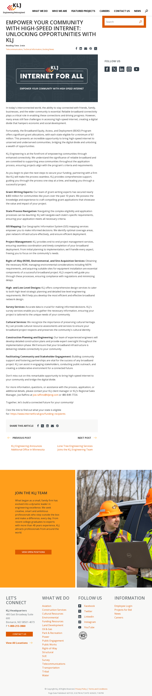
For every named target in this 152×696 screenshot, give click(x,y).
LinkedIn (89, 616)
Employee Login (123, 606)
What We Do (40, 11)
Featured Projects (83, 11)
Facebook (89, 606)
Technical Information (32, 49)
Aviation (46, 606)
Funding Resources (52, 621)
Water (45, 675)
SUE (44, 656)
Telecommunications (53, 663)
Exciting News (48, 49)
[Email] (85, 48)
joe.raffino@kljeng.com (45, 394)
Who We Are (59, 11)
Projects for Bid (123, 609)
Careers (105, 11)
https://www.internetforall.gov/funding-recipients (37, 413)
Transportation (51, 667)
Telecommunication (14, 49)
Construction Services (54, 609)
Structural (47, 652)
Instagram (90, 622)
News (137, 11)
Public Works (49, 644)
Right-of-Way (49, 648)
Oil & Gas (47, 629)
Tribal (45, 671)
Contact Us (122, 11)
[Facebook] (76, 48)
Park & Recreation (52, 633)
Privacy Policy (81, 689)
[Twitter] (95, 48)
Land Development (52, 625)
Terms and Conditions (98, 689)
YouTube (89, 627)
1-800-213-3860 (16, 626)
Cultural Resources (52, 613)
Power (45, 636)
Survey (46, 660)
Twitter (88, 611)
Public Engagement (53, 640)
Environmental (50, 617)
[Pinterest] (90, 48)
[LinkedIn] (80, 48)
